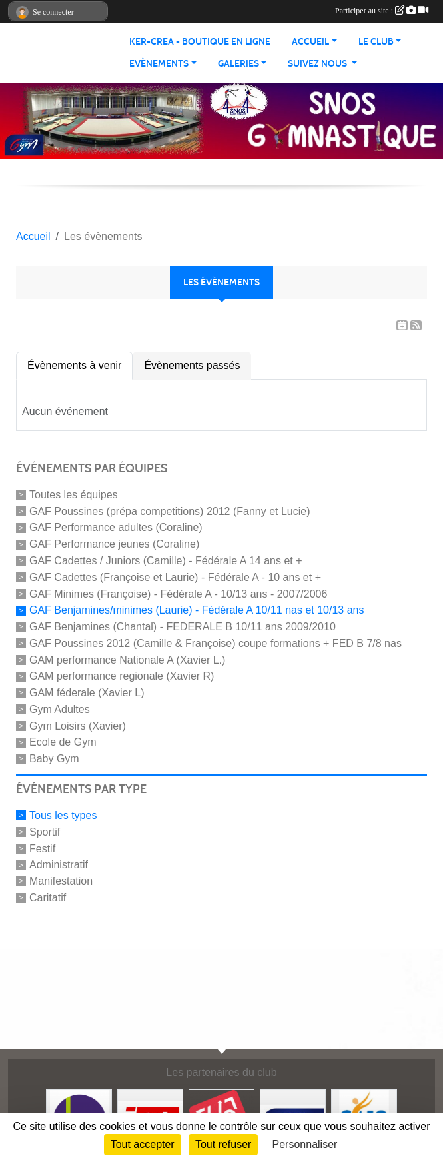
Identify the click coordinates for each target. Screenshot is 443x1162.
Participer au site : (381, 10)
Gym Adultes (59, 709)
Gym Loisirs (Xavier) (77, 725)
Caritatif (47, 897)
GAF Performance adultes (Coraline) (116, 527)
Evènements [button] (159, 63)
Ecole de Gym (62, 742)
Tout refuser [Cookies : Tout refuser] (223, 1144)
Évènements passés (192, 365)
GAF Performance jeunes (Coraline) (114, 544)
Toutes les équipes (73, 494)
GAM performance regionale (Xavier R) (121, 676)
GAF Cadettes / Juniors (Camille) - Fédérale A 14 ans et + (165, 560)
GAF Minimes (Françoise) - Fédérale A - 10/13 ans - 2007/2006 (178, 593)
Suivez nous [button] (318, 63)
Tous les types (63, 815)
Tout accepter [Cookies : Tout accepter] (143, 1144)
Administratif (58, 864)
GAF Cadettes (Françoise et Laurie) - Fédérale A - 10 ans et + (175, 577)
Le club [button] (376, 41)
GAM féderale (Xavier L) (87, 692)
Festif (42, 848)
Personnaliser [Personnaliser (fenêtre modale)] (305, 1144)
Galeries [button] (238, 63)
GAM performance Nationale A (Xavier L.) (127, 659)
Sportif (44, 832)
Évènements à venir (74, 365)
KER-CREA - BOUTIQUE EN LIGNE (199, 41)
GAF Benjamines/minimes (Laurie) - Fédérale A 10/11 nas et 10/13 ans (196, 610)
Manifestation (61, 881)
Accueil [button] (310, 41)
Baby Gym (54, 758)
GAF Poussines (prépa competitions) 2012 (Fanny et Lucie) (169, 510)
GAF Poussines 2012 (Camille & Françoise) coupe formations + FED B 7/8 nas (215, 643)
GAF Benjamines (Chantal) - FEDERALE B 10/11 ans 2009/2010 (182, 626)
